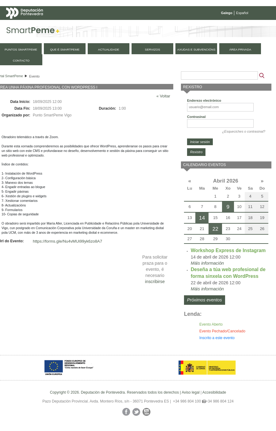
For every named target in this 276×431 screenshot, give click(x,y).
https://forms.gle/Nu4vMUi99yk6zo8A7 (67, 241)
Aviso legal (190, 392)
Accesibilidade (214, 392)
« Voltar (163, 96)
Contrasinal (196, 117)
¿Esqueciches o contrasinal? (243, 131)
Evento (34, 76)
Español (242, 13)
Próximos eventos (204, 299)
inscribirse (155, 281)
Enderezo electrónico (204, 100)
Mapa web (67, 25)
